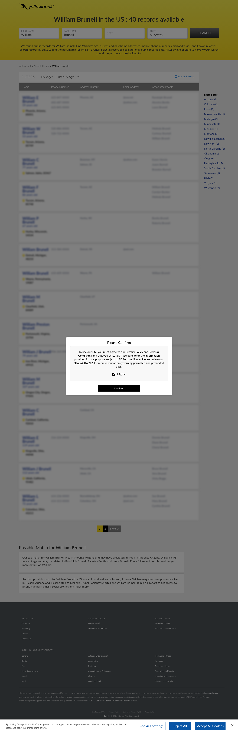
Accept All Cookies (210, 726)
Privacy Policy (134, 351)
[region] (119, 725)
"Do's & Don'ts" (83, 363)
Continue (119, 388)
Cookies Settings (151, 726)
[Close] (232, 725)
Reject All (180, 726)
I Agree (119, 374)
